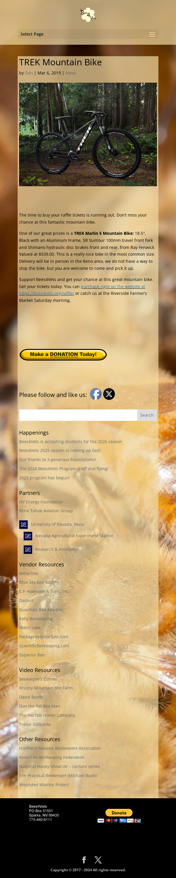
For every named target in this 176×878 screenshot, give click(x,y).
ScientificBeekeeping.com (44, 645)
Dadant (26, 600)
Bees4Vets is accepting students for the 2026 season (70, 441)
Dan (29, 73)
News (71, 73)
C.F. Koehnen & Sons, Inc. (44, 591)
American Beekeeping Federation (51, 757)
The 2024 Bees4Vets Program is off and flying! (63, 468)
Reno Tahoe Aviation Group (46, 510)
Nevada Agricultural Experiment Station (74, 535)
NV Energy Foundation (41, 502)
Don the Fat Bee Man (39, 706)
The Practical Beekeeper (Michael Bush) (58, 775)
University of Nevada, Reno (57, 524)
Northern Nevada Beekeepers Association (60, 748)
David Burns (31, 697)
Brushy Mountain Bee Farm (46, 688)
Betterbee (28, 573)
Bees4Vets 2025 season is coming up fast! (60, 450)
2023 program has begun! (44, 477)
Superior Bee (32, 655)
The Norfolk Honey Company (47, 715)
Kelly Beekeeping (36, 618)
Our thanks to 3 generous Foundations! (57, 459)
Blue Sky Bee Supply (39, 582)
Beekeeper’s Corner (38, 679)
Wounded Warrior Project (44, 784)
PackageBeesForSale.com (43, 636)
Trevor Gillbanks (35, 724)
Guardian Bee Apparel (41, 609)
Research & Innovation (57, 549)
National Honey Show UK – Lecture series (59, 766)
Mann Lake (30, 627)
